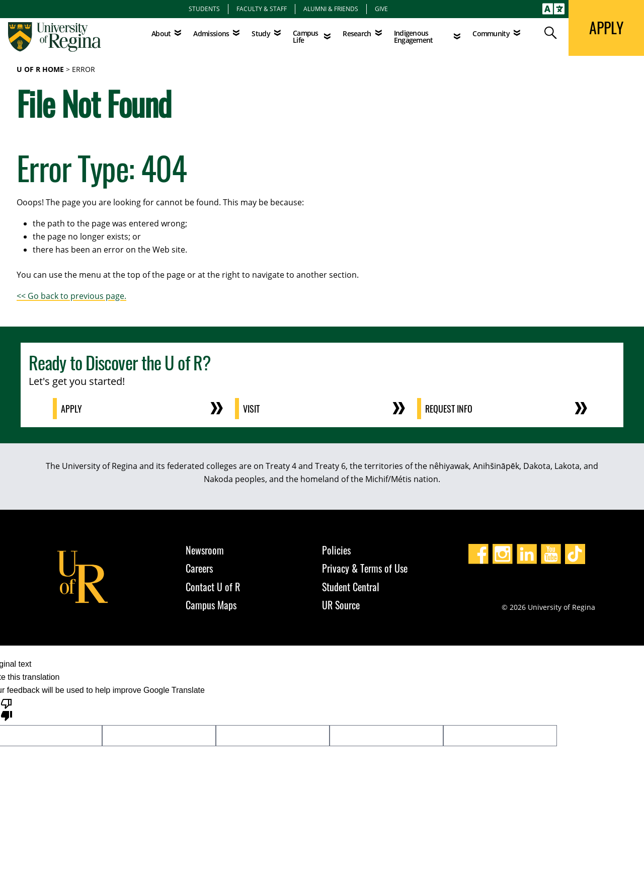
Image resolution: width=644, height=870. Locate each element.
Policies (336, 550)
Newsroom (205, 550)
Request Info (448, 408)
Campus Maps (211, 604)
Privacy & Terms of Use (365, 568)
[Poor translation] (7, 709)
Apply (71, 408)
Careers (199, 568)
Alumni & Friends (330, 9)
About (161, 33)
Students (204, 9)
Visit (251, 408)
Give (381, 9)
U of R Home (40, 69)
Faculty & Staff (261, 9)
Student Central (350, 586)
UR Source (341, 604)
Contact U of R (213, 586)
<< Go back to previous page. (71, 295)
